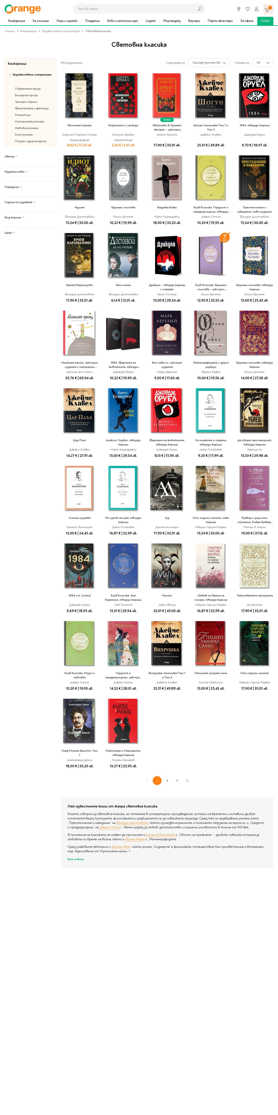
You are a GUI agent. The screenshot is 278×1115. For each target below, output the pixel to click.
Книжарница (16, 21)
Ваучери (194, 21)
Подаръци (92, 21)
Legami (151, 21)
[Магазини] (239, 9)
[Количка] (268, 9)
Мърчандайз (172, 21)
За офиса (246, 21)
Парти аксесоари (220, 21)
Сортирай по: (175, 63)
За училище (40, 21)
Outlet (265, 21)
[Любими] (248, 9)
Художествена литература (61, 31)
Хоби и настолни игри (122, 21)
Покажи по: (242, 63)
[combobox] (133, 9)
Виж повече (76, 859)
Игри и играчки (67, 21)
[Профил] (256, 9)
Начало (10, 31)
